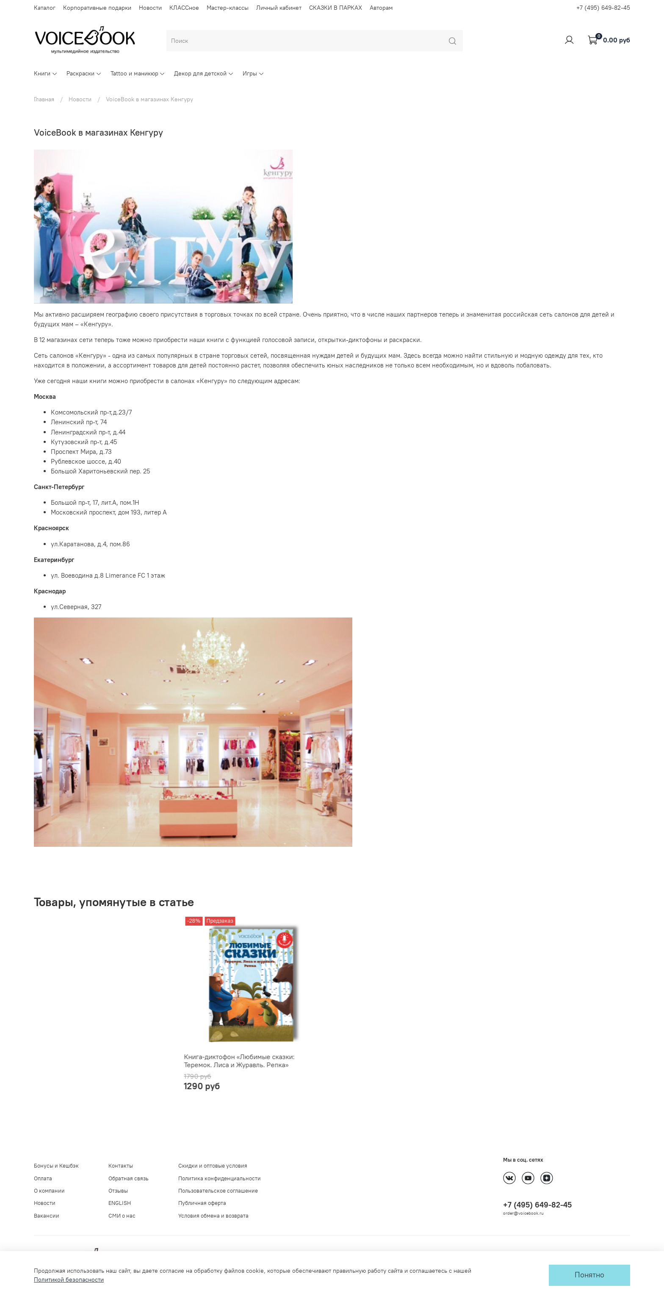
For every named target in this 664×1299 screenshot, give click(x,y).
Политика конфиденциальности (219, 1178)
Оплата (43, 1178)
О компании (49, 1191)
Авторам (381, 7)
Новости (150, 7)
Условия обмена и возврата (213, 1216)
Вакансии (46, 1216)
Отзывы (118, 1191)
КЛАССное (184, 7)
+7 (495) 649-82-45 (603, 7)
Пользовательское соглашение (218, 1191)
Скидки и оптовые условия (212, 1166)
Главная (44, 99)
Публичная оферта (202, 1203)
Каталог (44, 7)
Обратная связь (128, 1178)
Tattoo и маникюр (138, 73)
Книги (46, 73)
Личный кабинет (279, 7)
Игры (253, 73)
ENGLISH (119, 1203)
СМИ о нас (122, 1216)
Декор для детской (204, 73)
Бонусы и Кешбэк (56, 1166)
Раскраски (84, 73)
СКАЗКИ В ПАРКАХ (335, 7)
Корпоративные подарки (97, 7)
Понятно (589, 1275)
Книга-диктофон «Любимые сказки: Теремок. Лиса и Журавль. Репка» (89, 1068)
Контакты (120, 1166)
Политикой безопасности (69, 1279)
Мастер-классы (228, 7)
